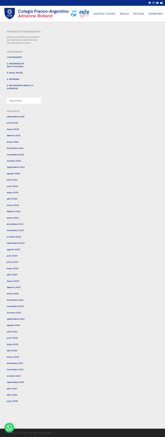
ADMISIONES (156, 13)
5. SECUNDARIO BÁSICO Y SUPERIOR (20, 87)
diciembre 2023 (15, 224)
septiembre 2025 (15, 116)
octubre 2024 (14, 161)
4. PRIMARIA (13, 79)
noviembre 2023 (15, 230)
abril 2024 (12, 199)
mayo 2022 (12, 344)
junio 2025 (12, 123)
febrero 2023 (13, 287)
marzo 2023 (13, 281)
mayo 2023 (12, 268)
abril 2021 (12, 388)
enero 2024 (13, 218)
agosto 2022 (13, 325)
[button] (9, 428)
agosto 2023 (13, 249)
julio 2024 (12, 180)
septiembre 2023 (16, 243)
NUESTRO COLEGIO (104, 13)
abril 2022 (12, 350)
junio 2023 (12, 262)
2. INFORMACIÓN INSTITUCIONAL (15, 65)
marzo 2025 (13, 129)
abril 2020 (12, 395)
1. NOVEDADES (14, 57)
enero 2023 (13, 293)
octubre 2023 (14, 237)
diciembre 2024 (15, 148)
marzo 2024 (13, 205)
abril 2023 (12, 274)
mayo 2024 (12, 192)
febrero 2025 (13, 135)
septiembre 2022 (16, 319)
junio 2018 (12, 401)
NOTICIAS (138, 13)
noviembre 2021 (15, 369)
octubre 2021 (14, 376)
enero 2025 (13, 142)
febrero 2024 (13, 211)
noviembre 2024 (15, 154)
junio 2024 (12, 186)
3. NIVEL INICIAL (15, 73)
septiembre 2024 (16, 167)
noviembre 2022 (15, 306)
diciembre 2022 (15, 300)
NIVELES (124, 13)
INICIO (85, 13)
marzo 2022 (13, 357)
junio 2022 (12, 338)
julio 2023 (12, 256)
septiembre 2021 (15, 382)
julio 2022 (12, 331)
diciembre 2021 (15, 363)
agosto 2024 (13, 173)
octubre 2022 (14, 313)
